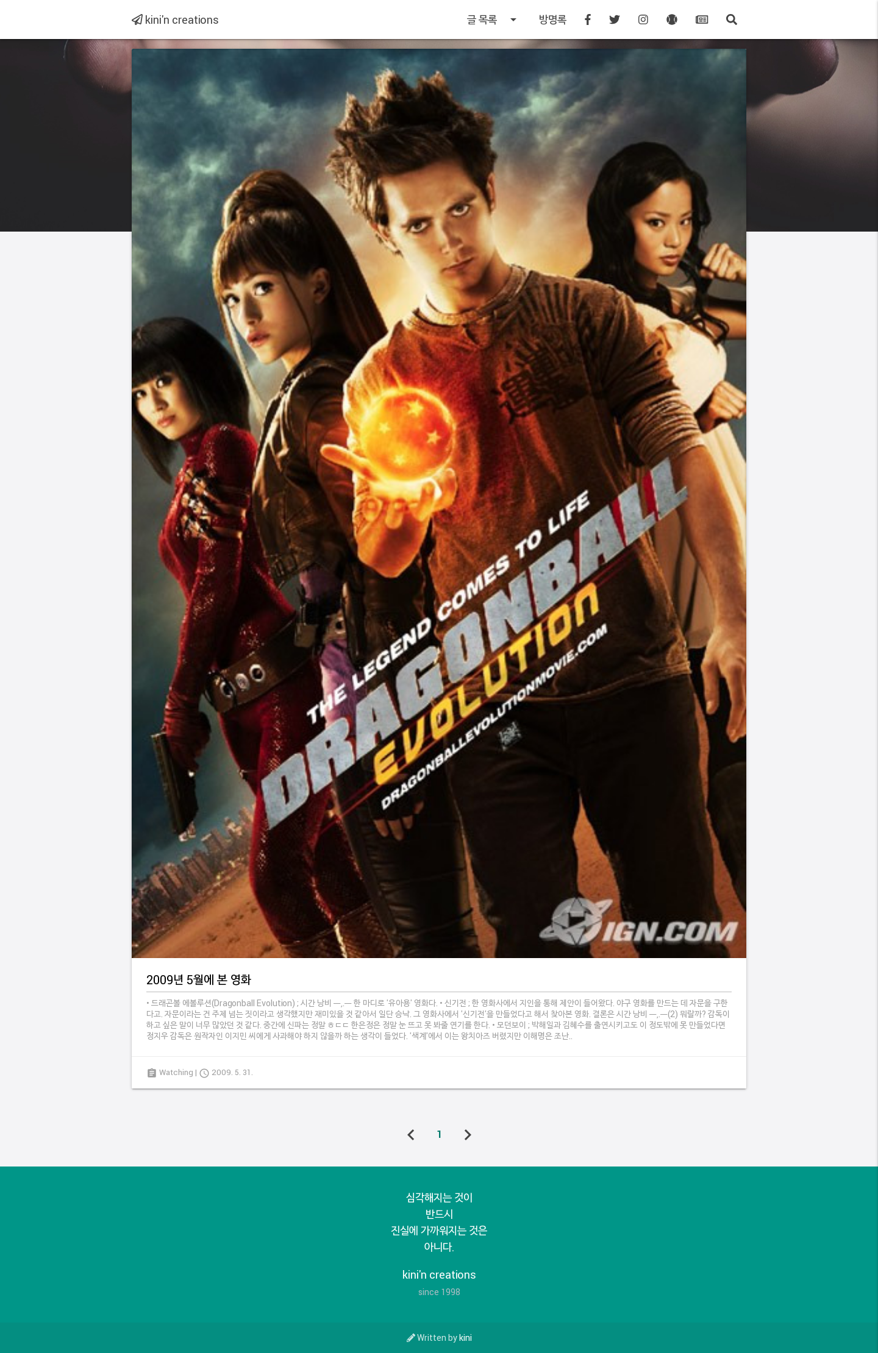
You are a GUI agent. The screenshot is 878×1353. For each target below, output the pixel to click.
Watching (176, 1072)
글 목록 (494, 19)
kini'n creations (175, 19)
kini (465, 1337)
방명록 (552, 19)
